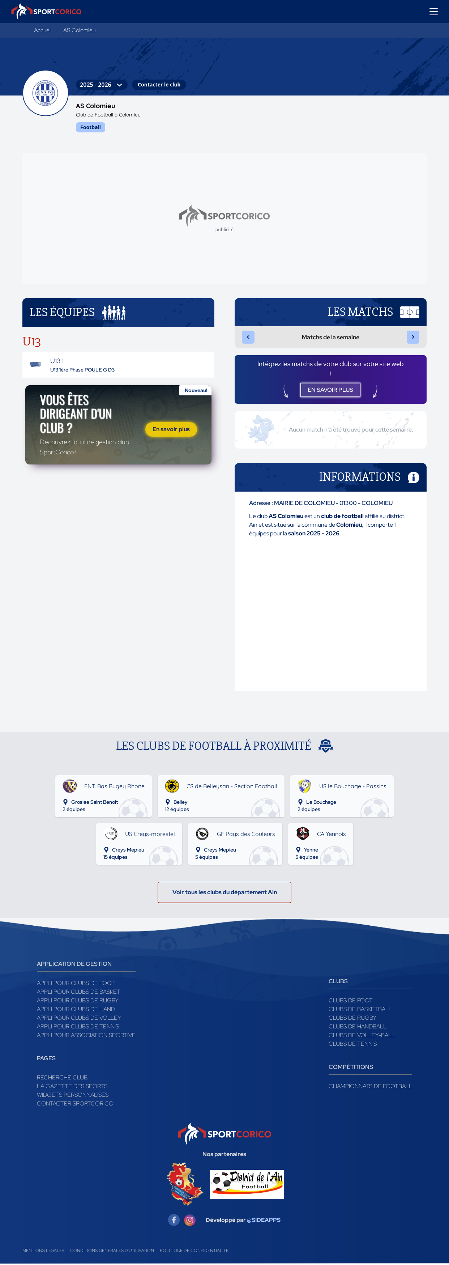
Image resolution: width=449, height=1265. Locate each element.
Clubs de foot (351, 1002)
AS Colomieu (79, 30)
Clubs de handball (357, 1028)
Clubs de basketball (360, 1010)
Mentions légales (43, 1252)
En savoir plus (171, 430)
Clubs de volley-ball (362, 1036)
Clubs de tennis (353, 1045)
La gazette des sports (72, 1087)
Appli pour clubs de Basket (78, 993)
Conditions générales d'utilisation (112, 1252)
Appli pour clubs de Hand (76, 1010)
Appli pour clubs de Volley (79, 1019)
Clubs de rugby (352, 1019)
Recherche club (62, 1079)
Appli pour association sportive (86, 1036)
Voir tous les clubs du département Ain (224, 893)
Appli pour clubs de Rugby (78, 1002)
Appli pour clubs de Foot (76, 984)
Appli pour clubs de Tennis (78, 1028)
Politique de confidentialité (194, 1252)
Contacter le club (159, 84)
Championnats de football (370, 1087)
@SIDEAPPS (264, 1221)
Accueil (43, 30)
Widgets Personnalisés (72, 1096)
